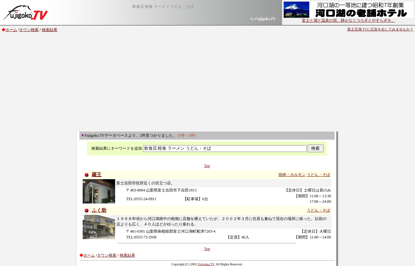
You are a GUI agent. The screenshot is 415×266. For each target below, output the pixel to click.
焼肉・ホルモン (292, 174)
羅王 (96, 174)
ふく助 (99, 210)
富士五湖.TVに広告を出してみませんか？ (380, 29)
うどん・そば (318, 174)
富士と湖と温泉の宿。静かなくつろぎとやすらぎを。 (348, 18)
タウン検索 (29, 30)
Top (207, 166)
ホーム (11, 30)
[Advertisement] (207, 83)
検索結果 (49, 30)
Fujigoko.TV (206, 264)
